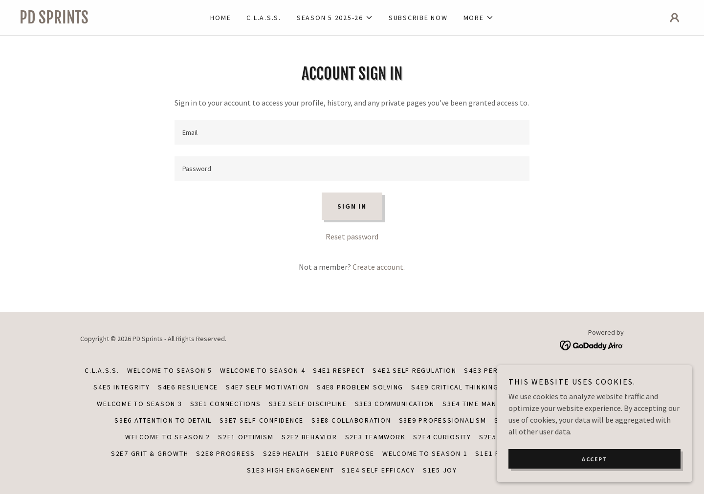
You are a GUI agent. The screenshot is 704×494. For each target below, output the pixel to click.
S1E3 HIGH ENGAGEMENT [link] (290, 470)
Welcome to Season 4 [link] (262, 370)
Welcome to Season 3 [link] (139, 403)
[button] (335, 17)
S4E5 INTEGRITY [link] (121, 387)
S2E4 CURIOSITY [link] (442, 436)
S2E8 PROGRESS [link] (225, 453)
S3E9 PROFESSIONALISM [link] (442, 420)
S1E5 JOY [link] (440, 470)
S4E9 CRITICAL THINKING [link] (455, 387)
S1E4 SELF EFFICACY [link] (378, 470)
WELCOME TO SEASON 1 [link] (424, 453)
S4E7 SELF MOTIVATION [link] (267, 387)
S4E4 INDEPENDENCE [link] (583, 370)
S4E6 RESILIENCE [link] (188, 387)
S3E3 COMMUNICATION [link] (395, 403)
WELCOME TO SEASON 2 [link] (167, 436)
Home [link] (220, 17)
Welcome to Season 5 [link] (169, 370)
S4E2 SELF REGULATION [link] (414, 370)
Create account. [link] (378, 267)
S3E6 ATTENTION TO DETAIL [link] (163, 420)
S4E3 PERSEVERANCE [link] (501, 370)
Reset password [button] (352, 236)
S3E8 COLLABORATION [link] (351, 420)
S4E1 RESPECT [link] (339, 370)
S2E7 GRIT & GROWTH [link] (150, 453)
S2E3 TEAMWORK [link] (375, 436)
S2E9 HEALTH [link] (285, 453)
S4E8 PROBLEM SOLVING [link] (360, 387)
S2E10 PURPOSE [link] (345, 453)
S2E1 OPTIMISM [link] (246, 436)
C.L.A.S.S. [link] (263, 17)
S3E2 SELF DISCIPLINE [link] (308, 403)
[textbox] (352, 132)
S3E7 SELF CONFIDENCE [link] (262, 420)
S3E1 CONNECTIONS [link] (225, 403)
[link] (103, 20)
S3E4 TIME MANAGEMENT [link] (486, 403)
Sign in (351, 206)
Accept (594, 466)
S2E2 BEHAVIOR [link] (309, 436)
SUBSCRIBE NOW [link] (418, 17)
